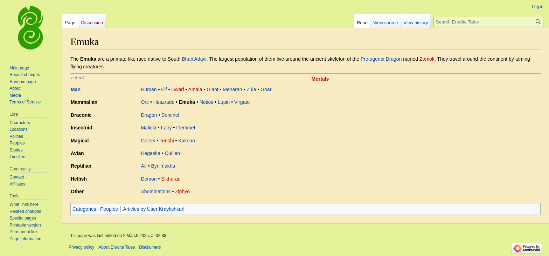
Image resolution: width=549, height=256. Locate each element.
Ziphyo (182, 191)
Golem (148, 140)
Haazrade (164, 102)
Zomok (427, 59)
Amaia (195, 89)
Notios (207, 102)
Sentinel (170, 115)
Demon (149, 179)
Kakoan (186, 140)
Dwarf (177, 89)
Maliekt (148, 127)
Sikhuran (170, 179)
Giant (212, 89)
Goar (265, 89)
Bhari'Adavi (194, 59)
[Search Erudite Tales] (488, 22)
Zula (251, 89)
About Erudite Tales (116, 247)
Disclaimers (150, 247)
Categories (84, 209)
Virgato (242, 102)
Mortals (320, 79)
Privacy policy (81, 247)
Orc (145, 102)
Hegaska (150, 153)
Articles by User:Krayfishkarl (154, 209)
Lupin (224, 102)
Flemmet (185, 127)
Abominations (156, 191)
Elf (164, 89)
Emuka (187, 102)
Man (76, 89)
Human (149, 89)
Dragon (149, 115)
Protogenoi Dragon (381, 59)
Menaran (232, 89)
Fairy (166, 127)
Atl (143, 166)
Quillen (172, 153)
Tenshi (167, 140)
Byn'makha (163, 166)
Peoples (109, 209)
